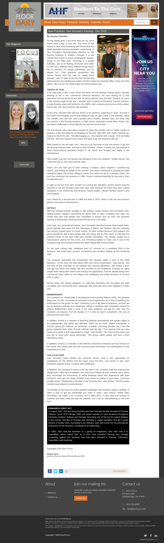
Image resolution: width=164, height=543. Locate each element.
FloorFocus (65, 535)
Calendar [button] (96, 22)
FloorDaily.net (66, 519)
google (67, 471)
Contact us (52, 497)
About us (52, 493)
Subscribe (24, 164)
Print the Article (119, 471)
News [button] (47, 22)
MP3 (23, 143)
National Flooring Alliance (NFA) (73, 456)
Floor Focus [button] (59, 22)
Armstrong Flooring (54, 456)
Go (154, 22)
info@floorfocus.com (136, 509)
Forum (106, 22)
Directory (84, 22)
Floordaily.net (58, 525)
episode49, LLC (152, 539)
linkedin (61, 471)
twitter (55, 471)
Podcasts (72, 22)
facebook (50, 471)
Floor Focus (49, 521)
